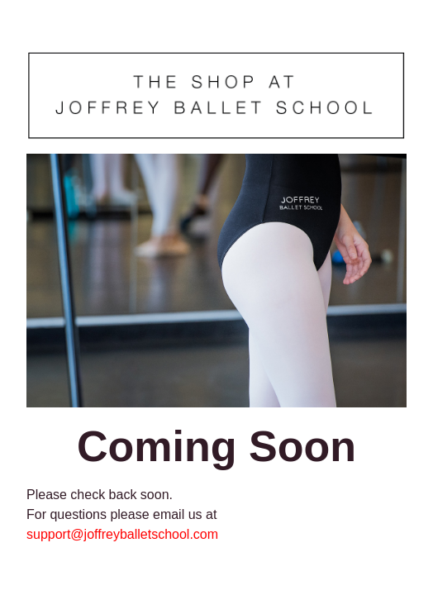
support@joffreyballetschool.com (122, 534)
